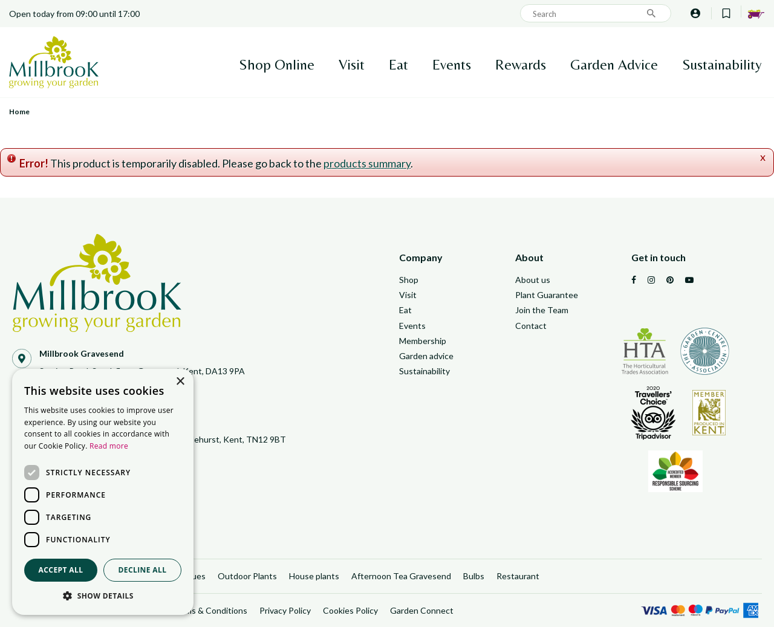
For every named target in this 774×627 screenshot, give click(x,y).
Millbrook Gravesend (81, 353)
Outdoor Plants (247, 576)
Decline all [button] (143, 570)
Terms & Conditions (209, 610)
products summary (367, 163)
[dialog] (103, 492)
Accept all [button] (61, 570)
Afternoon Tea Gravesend (401, 576)
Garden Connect (422, 610)
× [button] (179, 381)
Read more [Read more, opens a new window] (108, 446)
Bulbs (473, 576)
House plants (314, 576)
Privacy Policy (285, 610)
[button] (102, 596)
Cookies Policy (350, 610)
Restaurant (517, 576)
